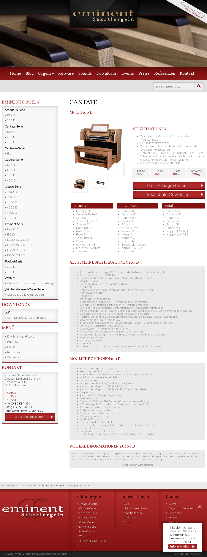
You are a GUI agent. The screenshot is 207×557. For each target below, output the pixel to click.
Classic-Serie (86, 522)
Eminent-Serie (87, 526)
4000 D (12, 207)
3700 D (12, 192)
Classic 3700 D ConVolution (25, 294)
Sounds (85, 74)
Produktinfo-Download (166, 194)
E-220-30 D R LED (19, 245)
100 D (11, 115)
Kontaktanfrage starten (29, 416)
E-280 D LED (16, 255)
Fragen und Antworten (182, 508)
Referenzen (164, 74)
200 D (11, 120)
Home (15, 74)
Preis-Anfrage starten (167, 185)
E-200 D (12, 229)
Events (127, 74)
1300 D (11, 170)
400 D (11, 180)
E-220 (11, 234)
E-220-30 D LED (18, 239)
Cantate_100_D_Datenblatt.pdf (27, 317)
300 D (11, 142)
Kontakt (187, 74)
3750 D (12, 197)
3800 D (12, 202)
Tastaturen (14, 357)
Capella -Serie (87, 517)
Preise (144, 74)
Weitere (84, 536)
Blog (30, 74)
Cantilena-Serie (88, 513)
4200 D (12, 212)
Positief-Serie (87, 531)
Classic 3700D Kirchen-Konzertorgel (31, 283)
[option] (103, 39)
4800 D (12, 218)
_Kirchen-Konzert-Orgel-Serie (92, 542)
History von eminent (135, 508)
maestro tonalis (133, 513)
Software (66, 74)
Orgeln (44, 74)
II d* (9, 153)
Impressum (14, 341)
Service (173, 522)
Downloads (106, 74)
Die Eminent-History (20, 336)
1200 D (11, 165)
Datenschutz (181, 554)
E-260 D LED (16, 250)
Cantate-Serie (87, 508)
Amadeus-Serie (88, 503)
